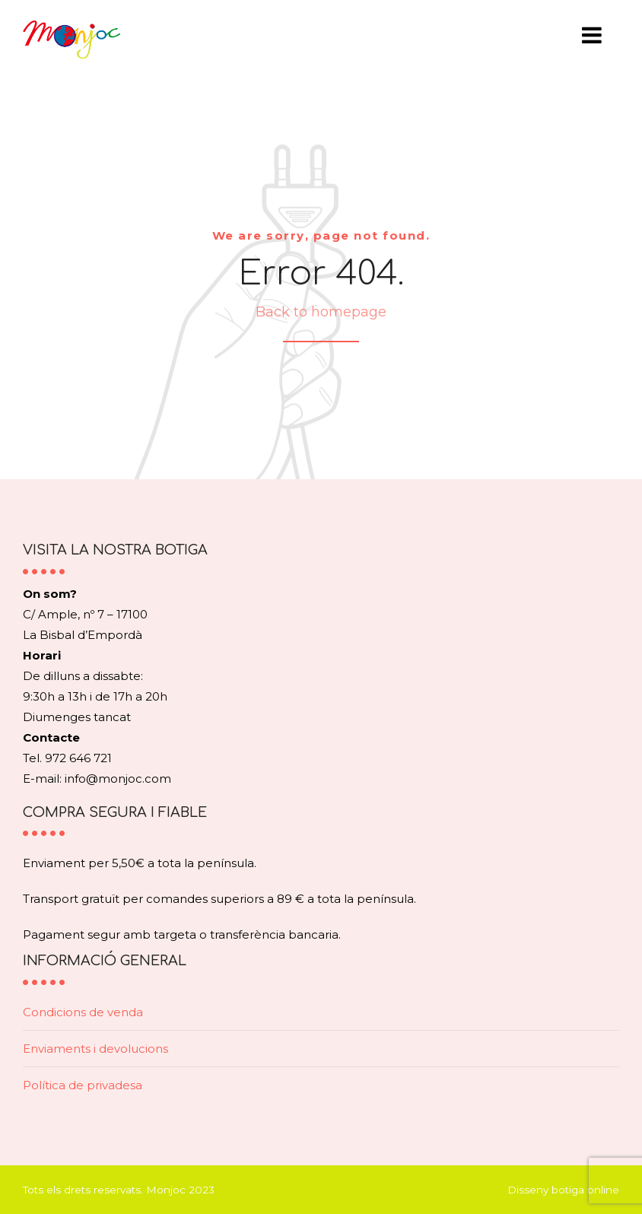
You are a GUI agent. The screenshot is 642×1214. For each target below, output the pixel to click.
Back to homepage (321, 312)
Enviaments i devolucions (95, 1048)
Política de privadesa (82, 1085)
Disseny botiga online (563, 1190)
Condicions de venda (83, 1012)
